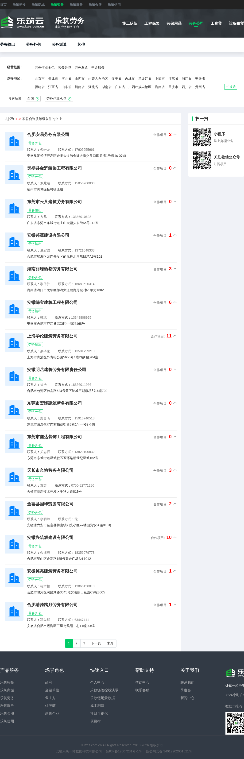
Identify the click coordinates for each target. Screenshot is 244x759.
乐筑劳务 (57, 5)
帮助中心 (142, 682)
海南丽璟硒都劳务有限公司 (52, 269)
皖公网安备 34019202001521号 (169, 751)
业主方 (50, 698)
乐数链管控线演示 (104, 690)
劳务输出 (7, 44)
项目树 (95, 721)
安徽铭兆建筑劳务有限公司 (52, 571)
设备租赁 (236, 23)
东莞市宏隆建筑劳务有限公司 (54, 403)
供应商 (50, 706)
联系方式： (66, 149)
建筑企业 (52, 713)
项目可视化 (99, 713)
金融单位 (52, 690)
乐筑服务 (76, 5)
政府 (48, 682)
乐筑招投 (19, 5)
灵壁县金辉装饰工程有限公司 (54, 168)
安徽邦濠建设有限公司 (48, 235)
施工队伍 (129, 23)
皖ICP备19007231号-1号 (124, 751)
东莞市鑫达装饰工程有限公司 (54, 436)
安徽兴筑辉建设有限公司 (50, 537)
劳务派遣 (59, 44)
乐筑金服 (95, 5)
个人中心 (97, 682)
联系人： (33, 149)
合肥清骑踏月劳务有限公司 (52, 604)
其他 (81, 44)
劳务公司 (196, 23)
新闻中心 (187, 698)
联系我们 (187, 682)
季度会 (185, 690)
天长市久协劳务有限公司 (50, 470)
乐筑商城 (38, 5)
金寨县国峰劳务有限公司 (50, 504)
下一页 (96, 643)
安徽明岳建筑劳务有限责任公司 (56, 369)
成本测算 (97, 706)
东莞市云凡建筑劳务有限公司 (54, 201)
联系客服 (142, 690)
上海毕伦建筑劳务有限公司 (52, 336)
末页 (110, 643)
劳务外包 (33, 44)
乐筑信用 (114, 5)
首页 (3, 5)
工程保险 (151, 23)
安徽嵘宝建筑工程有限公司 (52, 302)
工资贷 (216, 23)
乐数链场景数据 (102, 698)
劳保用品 (174, 23)
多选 (231, 86)
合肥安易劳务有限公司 (48, 134)
